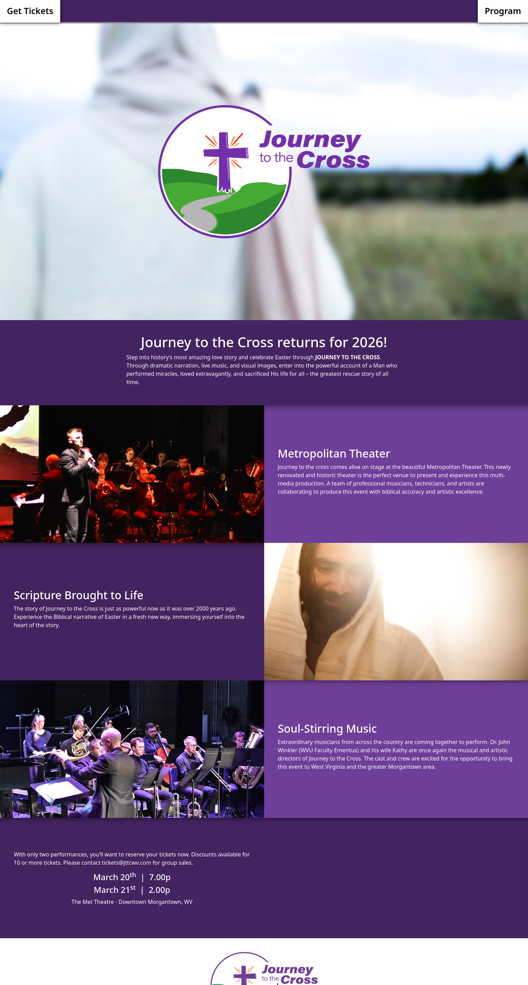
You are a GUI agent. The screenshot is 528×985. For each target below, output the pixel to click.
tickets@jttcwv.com (126, 862)
